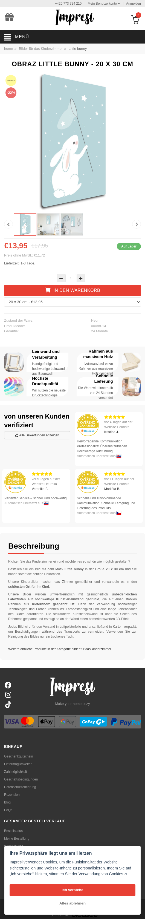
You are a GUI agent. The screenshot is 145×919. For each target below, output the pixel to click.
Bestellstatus (13, 831)
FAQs (8, 810)
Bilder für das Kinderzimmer (41, 49)
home (8, 49)
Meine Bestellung (16, 838)
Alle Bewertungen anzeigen (37, 435)
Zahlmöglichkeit (15, 772)
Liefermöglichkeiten (18, 764)
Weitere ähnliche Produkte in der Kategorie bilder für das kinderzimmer (59, 649)
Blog (7, 802)
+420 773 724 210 (68, 3)
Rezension (12, 795)
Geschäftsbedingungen (21, 779)
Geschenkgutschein (18, 756)
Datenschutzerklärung (20, 787)
